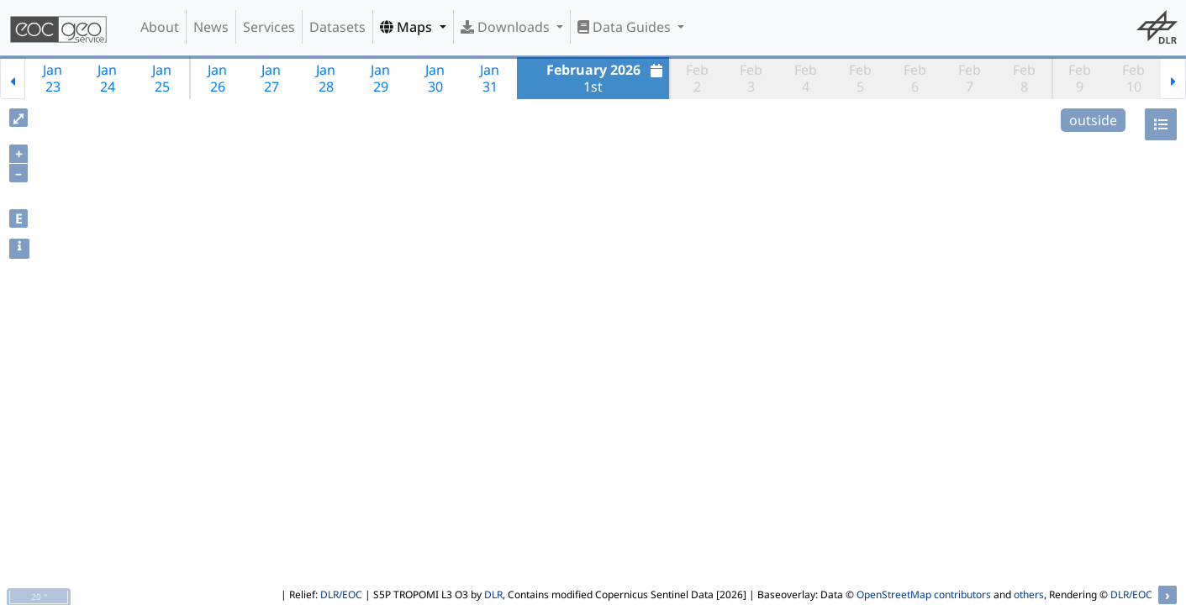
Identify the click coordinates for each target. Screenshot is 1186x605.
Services (269, 27)
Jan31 (489, 78)
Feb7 (969, 78)
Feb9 (1079, 78)
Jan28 (325, 78)
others (1029, 594)
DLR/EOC (341, 594)
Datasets (337, 27)
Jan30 (435, 78)
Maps (407, 27)
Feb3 (751, 78)
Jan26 (217, 78)
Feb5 (860, 78)
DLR (493, 594)
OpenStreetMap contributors (924, 594)
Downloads (507, 27)
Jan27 (271, 78)
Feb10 (1133, 78)
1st (606, 78)
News (211, 27)
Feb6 (915, 78)
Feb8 (1024, 78)
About (159, 27)
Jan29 (380, 78)
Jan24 (107, 78)
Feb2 (697, 78)
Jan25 (161, 78)
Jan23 (52, 78)
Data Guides (625, 27)
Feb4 (805, 78)
